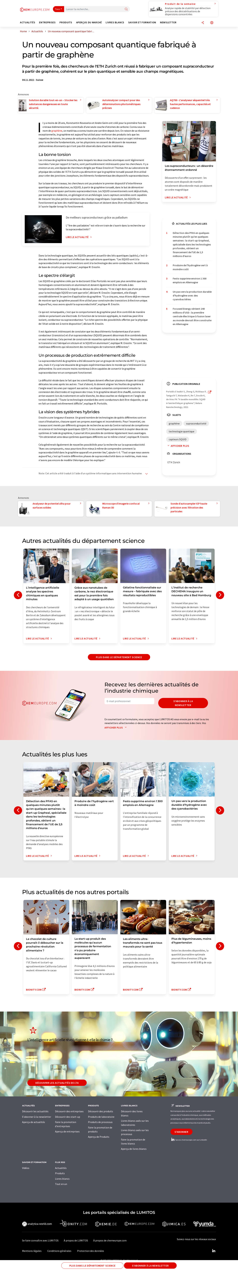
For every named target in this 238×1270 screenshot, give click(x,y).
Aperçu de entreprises (67, 1131)
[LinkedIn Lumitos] (213, 1250)
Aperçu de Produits (98, 1136)
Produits (60, 1173)
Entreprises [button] (47, 22)
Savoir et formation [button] (142, 22)
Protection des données (90, 1250)
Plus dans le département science (119, 657)
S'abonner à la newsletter (183, 703)
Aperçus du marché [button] (89, 22)
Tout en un (61, 1184)
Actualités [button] (27, 22)
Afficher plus (177, 445)
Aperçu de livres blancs (134, 1148)
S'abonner (181, 1131)
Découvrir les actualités (35, 1111)
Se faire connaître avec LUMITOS (40, 1240)
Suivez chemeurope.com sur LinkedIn (188, 1140)
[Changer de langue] (211, 23)
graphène (56, 130)
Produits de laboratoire (101, 1116)
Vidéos (25, 1168)
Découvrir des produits (100, 1111)
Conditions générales (59, 1250)
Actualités (61, 1168)
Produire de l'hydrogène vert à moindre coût (190, 267)
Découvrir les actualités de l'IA (57, 1082)
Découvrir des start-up (67, 1116)
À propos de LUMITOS (76, 1240)
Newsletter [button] (168, 22)
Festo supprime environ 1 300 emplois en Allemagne (189, 280)
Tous (57, 9)
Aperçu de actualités (33, 1122)
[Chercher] (126, 9)
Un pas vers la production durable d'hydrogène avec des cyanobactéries (192, 295)
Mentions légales (32, 1250)
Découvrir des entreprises (69, 1111)
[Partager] (202, 23)
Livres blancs (62, 1178)
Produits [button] (66, 22)
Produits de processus (100, 1122)
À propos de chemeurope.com (110, 1240)
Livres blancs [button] (115, 22)
